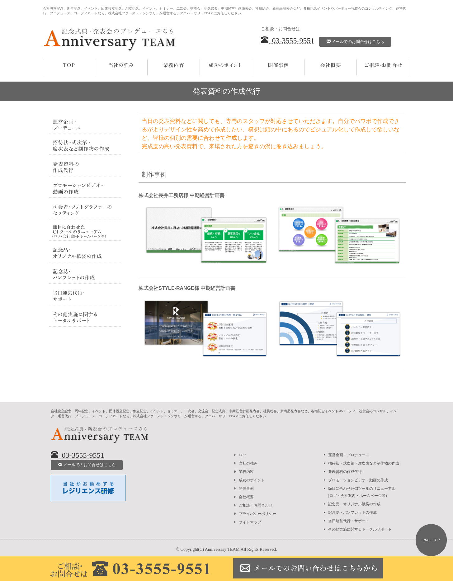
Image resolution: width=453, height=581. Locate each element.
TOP (240, 455)
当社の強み (245, 463)
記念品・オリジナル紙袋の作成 (352, 504)
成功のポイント (249, 480)
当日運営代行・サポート (346, 521)
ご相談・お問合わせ (253, 505)
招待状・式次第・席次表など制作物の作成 (361, 463)
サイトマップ (247, 522)
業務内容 (244, 472)
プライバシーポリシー (255, 514)
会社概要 (244, 497)
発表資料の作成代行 (343, 472)
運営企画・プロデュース (346, 455)
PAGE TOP (431, 540)
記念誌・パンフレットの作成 (350, 512)
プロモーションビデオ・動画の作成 (356, 480)
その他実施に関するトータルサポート (358, 529)
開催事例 (244, 488)
